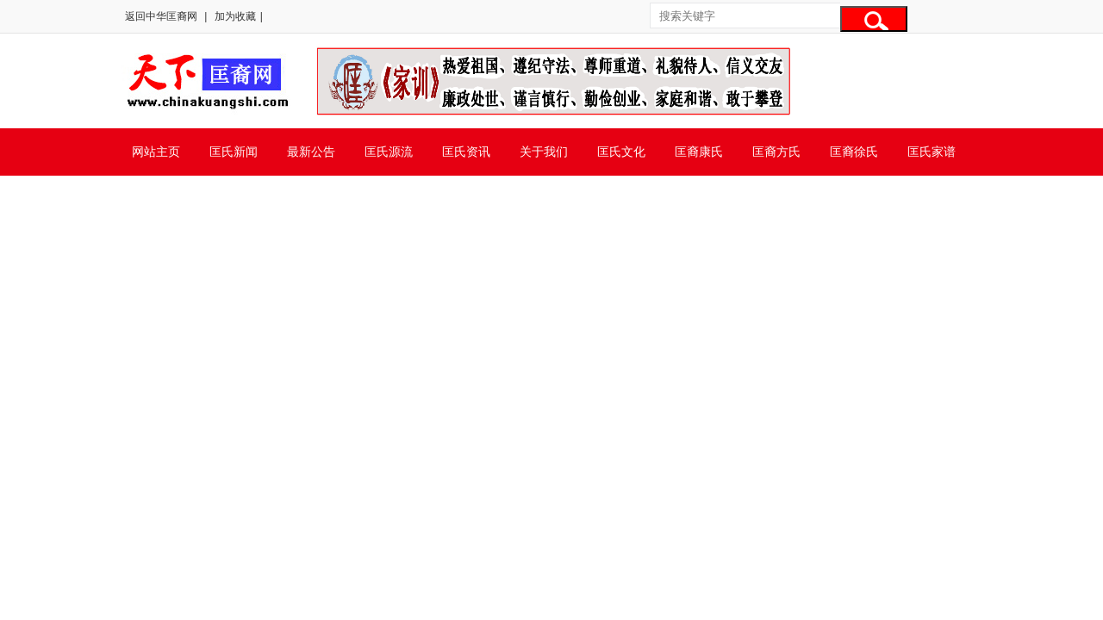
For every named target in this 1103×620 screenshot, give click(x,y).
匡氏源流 (389, 151)
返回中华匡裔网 (161, 16)
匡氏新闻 (233, 151)
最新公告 (311, 151)
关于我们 (544, 151)
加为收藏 (235, 16)
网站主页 (156, 151)
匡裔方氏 (776, 151)
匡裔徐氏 (854, 151)
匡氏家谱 (931, 151)
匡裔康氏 (699, 151)
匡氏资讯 (466, 151)
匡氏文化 (621, 151)
